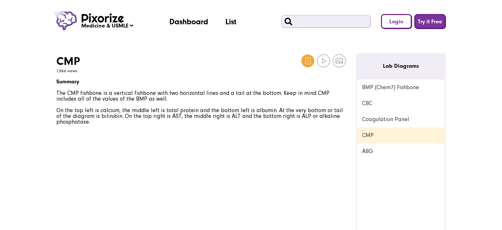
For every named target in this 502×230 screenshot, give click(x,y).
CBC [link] (367, 103)
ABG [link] (367, 151)
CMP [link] (368, 135)
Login (396, 21)
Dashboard (188, 21)
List (230, 21)
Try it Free (430, 21)
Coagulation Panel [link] (385, 119)
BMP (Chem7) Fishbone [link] (390, 87)
